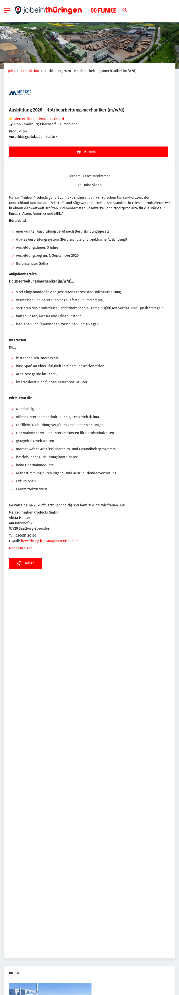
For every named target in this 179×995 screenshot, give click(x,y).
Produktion (30, 71)
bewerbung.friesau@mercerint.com (50, 541)
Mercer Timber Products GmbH (39, 119)
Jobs (11, 71)
